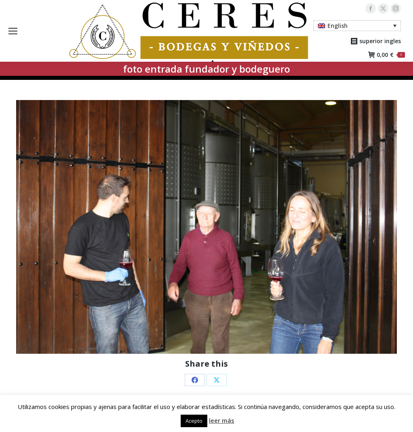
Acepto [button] (194, 420)
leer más (221, 420)
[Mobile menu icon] (13, 31)
